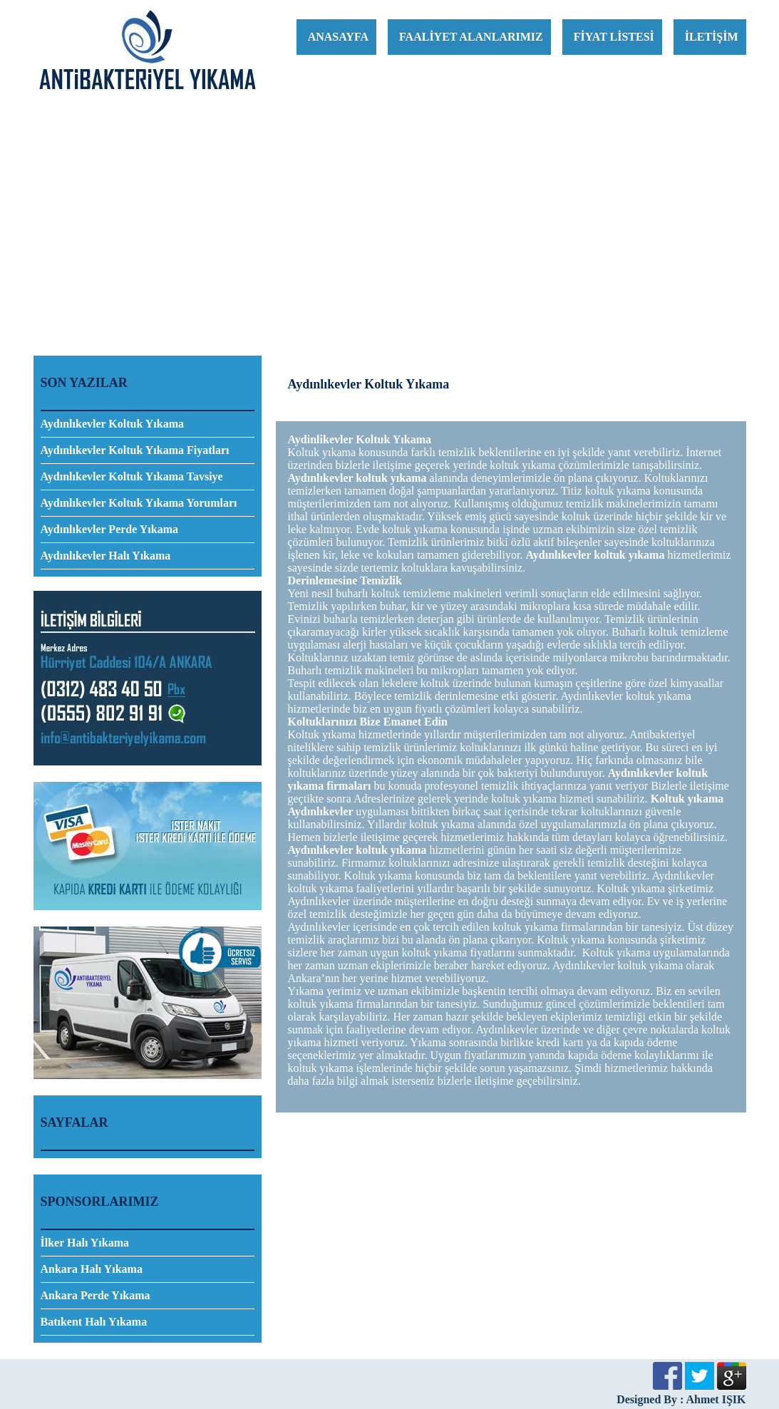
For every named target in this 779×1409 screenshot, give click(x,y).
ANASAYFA (338, 37)
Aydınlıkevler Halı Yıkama (106, 555)
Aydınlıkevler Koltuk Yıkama (113, 424)
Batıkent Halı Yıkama (94, 1322)
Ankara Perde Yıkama (95, 1295)
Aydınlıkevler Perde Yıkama (109, 529)
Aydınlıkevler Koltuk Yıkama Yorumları (139, 503)
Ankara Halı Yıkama (92, 1269)
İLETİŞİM (711, 37)
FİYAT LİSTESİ (614, 37)
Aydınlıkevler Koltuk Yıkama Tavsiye (132, 476)
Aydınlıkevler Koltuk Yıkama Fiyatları (135, 450)
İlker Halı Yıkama (85, 1243)
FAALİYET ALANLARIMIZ (471, 37)
